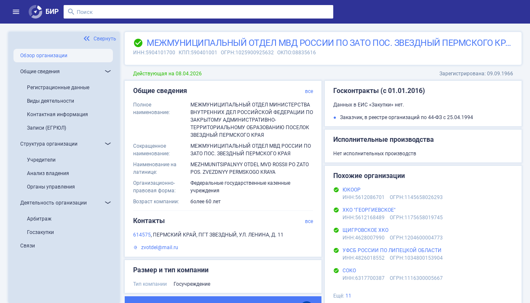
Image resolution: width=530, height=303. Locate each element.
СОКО (349, 271)
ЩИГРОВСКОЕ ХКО (365, 230)
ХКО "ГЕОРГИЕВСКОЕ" (369, 210)
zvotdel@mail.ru (159, 247)
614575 (142, 235)
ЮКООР (352, 190)
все (309, 91)
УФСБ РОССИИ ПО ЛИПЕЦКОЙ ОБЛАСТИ (392, 250)
